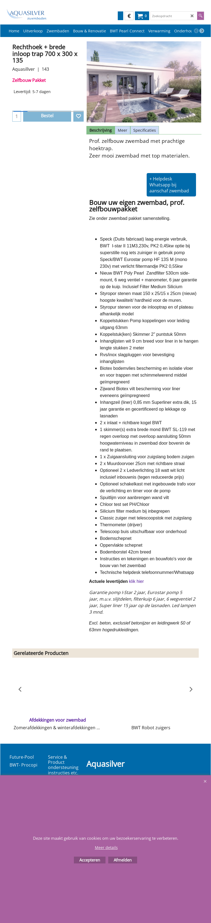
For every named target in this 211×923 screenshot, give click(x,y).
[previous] (196, 30)
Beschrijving (100, 130)
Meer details (106, 847)
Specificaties (144, 130)
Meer (122, 130)
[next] (201, 30)
